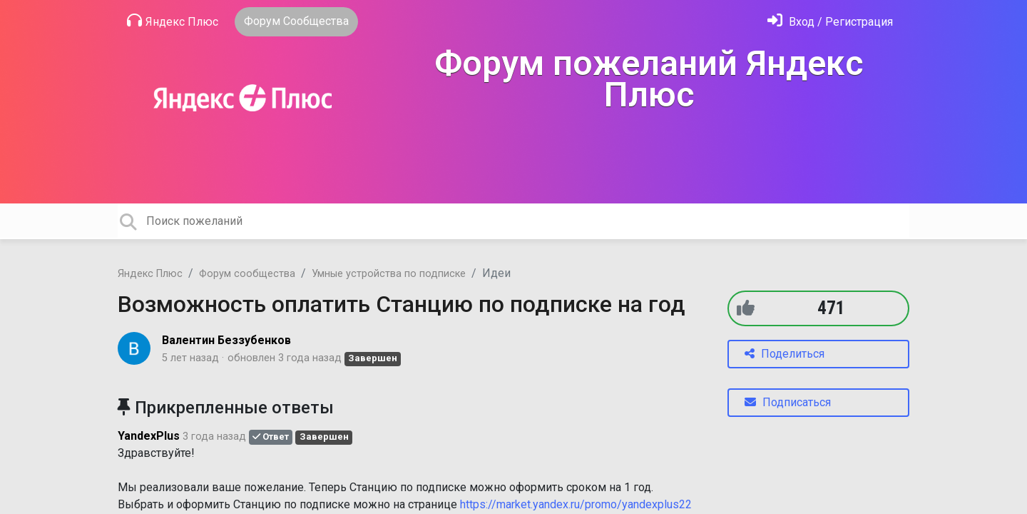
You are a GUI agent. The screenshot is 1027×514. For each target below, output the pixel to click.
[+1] (746, 308)
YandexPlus (149, 436)
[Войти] (830, 21)
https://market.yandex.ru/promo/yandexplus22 (576, 504)
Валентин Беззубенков (226, 340)
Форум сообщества (247, 274)
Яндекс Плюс (172, 21)
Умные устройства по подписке (389, 274)
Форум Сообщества (296, 21)
